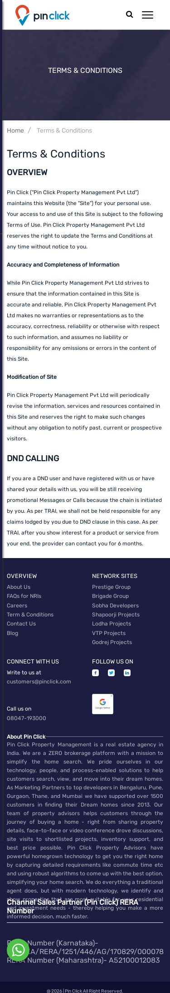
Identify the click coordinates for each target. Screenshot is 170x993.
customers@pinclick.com (39, 676)
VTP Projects (109, 629)
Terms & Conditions (64, 130)
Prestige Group (111, 586)
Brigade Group (110, 595)
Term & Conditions (30, 612)
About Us (18, 586)
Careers (17, 604)
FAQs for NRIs (24, 595)
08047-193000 (26, 711)
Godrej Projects (112, 638)
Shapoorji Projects (115, 612)
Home (15, 130)
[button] (147, 15)
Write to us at (24, 667)
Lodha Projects (111, 621)
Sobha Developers (115, 604)
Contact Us (21, 621)
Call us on (19, 703)
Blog (12, 629)
